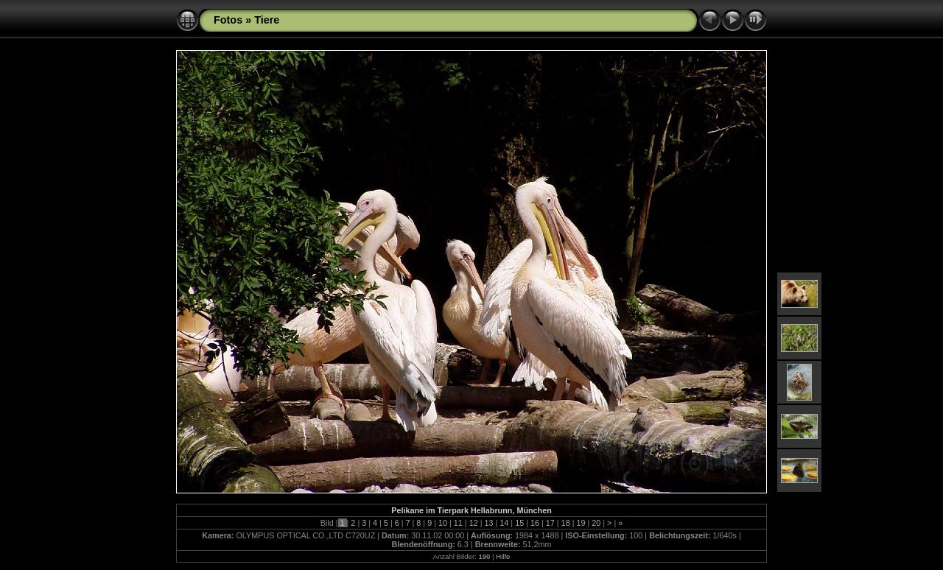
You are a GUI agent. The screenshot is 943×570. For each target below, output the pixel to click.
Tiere (266, 20)
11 (458, 522)
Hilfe (503, 556)
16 (534, 522)
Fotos (228, 20)
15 (519, 522)
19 (580, 522)
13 (488, 522)
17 (550, 522)
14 (504, 522)
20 (596, 522)
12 (473, 522)
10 (442, 522)
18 (565, 522)
